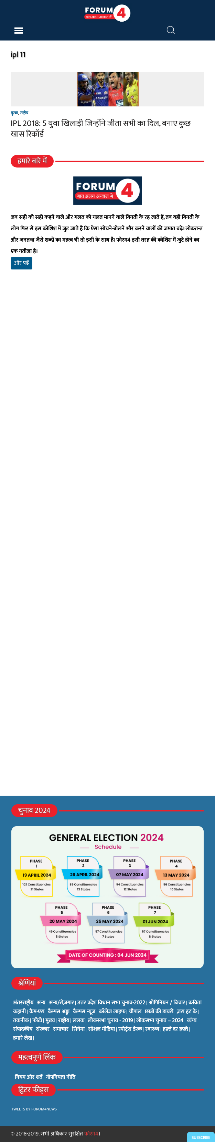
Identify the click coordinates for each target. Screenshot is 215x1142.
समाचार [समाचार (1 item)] (60, 1029)
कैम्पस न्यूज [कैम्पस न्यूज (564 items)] (84, 1011)
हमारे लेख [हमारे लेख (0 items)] (22, 1038)
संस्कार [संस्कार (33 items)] (43, 1029)
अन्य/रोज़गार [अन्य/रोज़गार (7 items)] (61, 1003)
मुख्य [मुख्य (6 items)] (50, 1020)
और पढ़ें (21, 263)
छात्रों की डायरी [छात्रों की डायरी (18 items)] (159, 1011)
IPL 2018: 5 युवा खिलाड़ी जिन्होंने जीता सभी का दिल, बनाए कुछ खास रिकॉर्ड (101, 129)
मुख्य (14, 112)
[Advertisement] (107, 356)
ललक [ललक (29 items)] (78, 1020)
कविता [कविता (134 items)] (195, 1003)
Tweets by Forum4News (34, 1109)
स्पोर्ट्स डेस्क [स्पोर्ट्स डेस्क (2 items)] (130, 1029)
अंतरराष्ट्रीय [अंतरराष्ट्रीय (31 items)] (23, 1003)
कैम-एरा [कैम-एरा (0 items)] (36, 1011)
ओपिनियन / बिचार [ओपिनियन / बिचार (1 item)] (167, 1003)
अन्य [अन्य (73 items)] (41, 1003)
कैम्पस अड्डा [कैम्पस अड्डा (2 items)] (58, 1011)
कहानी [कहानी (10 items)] (19, 1011)
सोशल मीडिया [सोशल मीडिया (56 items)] (101, 1029)
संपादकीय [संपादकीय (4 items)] (22, 1029)
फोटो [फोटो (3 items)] (37, 1020)
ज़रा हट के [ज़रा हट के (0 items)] (187, 1011)
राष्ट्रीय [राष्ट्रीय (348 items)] (63, 1020)
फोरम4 (91, 1134)
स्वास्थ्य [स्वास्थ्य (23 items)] (152, 1029)
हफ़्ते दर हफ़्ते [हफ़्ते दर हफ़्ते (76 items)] (175, 1029)
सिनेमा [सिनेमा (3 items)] (78, 1029)
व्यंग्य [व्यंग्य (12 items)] (191, 1020)
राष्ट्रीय (24, 112)
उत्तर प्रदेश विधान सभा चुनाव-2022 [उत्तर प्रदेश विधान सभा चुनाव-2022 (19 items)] (111, 1003)
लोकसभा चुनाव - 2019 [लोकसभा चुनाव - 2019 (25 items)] (110, 1020)
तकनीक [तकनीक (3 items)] (21, 1020)
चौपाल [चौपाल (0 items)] (135, 1011)
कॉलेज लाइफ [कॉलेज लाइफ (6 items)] (112, 1011)
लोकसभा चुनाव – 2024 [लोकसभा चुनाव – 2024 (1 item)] (159, 1020)
